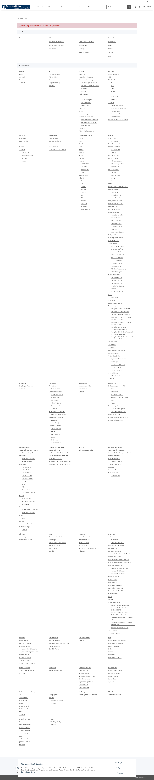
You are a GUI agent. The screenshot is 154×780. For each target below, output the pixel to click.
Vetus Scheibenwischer (86, 131)
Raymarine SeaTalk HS (115, 588)
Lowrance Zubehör (55, 426)
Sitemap (81, 49)
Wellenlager (53, 548)
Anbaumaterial (86, 209)
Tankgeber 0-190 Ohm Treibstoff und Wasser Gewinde (121, 318)
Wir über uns (53, 38)
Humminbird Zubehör (58, 414)
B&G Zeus (25, 518)
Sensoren (82, 161)
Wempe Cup (55, 703)
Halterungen (55, 434)
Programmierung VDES (115, 420)
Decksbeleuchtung (55, 141)
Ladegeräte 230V (113, 189)
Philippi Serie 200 (116, 280)
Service (81, 7)
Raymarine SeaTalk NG (115, 591)
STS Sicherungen (116, 272)
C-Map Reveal (83, 685)
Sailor (112, 400)
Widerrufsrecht (84, 52)
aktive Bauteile (24, 739)
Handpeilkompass (114, 456)
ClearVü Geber (56, 403)
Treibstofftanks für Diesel (57, 542)
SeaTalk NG (84, 167)
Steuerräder (112, 679)
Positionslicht (53, 138)
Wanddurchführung (117, 232)
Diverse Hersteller (114, 646)
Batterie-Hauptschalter (115, 144)
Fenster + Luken (84, 97)
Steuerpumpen (113, 676)
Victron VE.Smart (116, 370)
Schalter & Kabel (113, 240)
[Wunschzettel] (139, 7)
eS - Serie (25, 481)
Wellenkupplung (54, 545)
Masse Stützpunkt (116, 215)
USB (82, 172)
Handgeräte (25, 504)
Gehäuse (22, 745)
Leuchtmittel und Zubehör (57, 150)
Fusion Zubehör (84, 542)
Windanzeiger (83, 175)
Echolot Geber (56, 397)
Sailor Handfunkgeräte (118, 411)
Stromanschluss (24, 727)
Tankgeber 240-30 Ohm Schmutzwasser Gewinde (119, 328)
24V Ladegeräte (116, 195)
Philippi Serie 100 (116, 277)
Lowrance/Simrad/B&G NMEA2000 (119, 562)
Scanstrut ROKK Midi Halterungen (60, 461)
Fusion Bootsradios (85, 537)
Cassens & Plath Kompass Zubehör (119, 453)
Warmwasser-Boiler (85, 386)
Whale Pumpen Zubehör (27, 663)
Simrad (81, 147)
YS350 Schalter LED (117, 292)
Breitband (114, 100)
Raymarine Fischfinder (56, 417)
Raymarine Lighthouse (86, 682)
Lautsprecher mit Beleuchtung (89, 548)
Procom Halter (115, 111)
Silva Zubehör (115, 476)
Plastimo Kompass (114, 458)
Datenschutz (83, 45)
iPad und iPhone (54, 450)
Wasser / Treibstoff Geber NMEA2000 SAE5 (119, 609)
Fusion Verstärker (84, 540)
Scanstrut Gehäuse (55, 458)
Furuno (21, 147)
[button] (135, 7)
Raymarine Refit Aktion (115, 643)
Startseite (40, 7)
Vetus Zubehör (86, 102)
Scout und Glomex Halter (119, 108)
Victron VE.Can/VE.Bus (118, 364)
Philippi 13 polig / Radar (89, 83)
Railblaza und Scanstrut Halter (59, 456)
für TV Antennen (116, 117)
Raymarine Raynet (114, 582)
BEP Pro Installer (113, 158)
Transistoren (23, 733)
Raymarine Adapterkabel (119, 359)
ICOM (112, 389)
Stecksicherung (116, 266)
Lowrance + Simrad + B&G (119, 397)
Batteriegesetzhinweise (86, 41)
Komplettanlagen (54, 640)
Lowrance (22, 456)
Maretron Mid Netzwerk (118, 571)
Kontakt (71, 7)
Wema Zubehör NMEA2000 (119, 627)
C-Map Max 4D (83, 670)
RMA (89, 7)
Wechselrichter (113, 373)
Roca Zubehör (85, 125)
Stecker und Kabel (117, 105)
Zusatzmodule (56, 443)
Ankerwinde (23, 77)
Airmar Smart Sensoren (116, 545)
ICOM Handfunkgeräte (118, 409)
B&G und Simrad (24, 141)
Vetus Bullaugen (86, 100)
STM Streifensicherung (118, 269)
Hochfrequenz (24, 722)
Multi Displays (26, 498)
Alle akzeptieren (120, 763)
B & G (21, 515)
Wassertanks (83, 389)
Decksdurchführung (117, 114)
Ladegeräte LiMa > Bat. (115, 204)
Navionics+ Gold (84, 673)
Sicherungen (112, 243)
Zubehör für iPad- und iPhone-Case (63, 453)
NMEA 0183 (85, 169)
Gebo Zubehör (85, 105)
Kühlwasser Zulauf (25, 540)
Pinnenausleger (84, 114)
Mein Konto (52, 7)
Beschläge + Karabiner (86, 77)
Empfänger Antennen (26, 386)
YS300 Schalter (115, 289)
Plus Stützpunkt (116, 221)
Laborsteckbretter (25, 725)
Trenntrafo (111, 347)
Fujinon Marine (56, 389)
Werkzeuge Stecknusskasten (88, 695)
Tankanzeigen (112, 306)
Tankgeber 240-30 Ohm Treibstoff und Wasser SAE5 (122, 338)
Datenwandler (113, 548)
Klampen (82, 108)
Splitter (51, 80)
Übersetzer (114, 540)
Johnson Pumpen (25, 646)
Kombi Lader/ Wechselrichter (117, 186)
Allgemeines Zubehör (115, 414)
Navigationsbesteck (55, 670)
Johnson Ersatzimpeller (29, 649)
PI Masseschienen (116, 161)
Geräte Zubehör (27, 461)
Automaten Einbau (117, 252)
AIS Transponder (54, 74)
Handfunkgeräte (113, 406)
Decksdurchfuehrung (86, 80)
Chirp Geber (55, 400)
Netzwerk (54, 440)
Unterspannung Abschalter (117, 350)
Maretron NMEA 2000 (115, 565)
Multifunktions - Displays (30, 510)
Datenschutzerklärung (28, 772)
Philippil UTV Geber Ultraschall (121, 314)
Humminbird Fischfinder (57, 411)
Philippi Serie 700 (116, 283)
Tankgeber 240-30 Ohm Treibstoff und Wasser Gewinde (122, 333)
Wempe (51, 697)
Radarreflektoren (54, 646)
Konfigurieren (120, 768)
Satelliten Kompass (114, 464)
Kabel (110, 184)
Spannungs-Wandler (115, 303)
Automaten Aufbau (117, 249)
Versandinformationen (56, 45)
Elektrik (110, 649)
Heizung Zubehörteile (86, 450)
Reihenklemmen (116, 223)
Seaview (83, 91)
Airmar (83, 201)
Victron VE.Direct (116, 367)
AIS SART (22, 695)
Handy (113, 91)
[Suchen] (116, 7)
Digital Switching (113, 169)
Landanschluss (113, 206)
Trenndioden (112, 342)
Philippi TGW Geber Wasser (120, 311)
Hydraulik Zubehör (114, 673)
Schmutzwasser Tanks (26, 670)
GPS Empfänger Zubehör (30, 453)
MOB (21, 703)
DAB (112, 83)
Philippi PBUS (112, 579)
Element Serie (26, 467)
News (149, 2)
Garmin (21, 144)
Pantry (52, 719)
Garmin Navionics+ (85, 679)
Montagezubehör (114, 212)
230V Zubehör (112, 138)
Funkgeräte (23, 700)
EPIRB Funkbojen (24, 706)
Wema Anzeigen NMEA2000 (120, 605)
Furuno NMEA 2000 (114, 551)
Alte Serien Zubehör (28, 493)
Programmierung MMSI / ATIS (118, 417)
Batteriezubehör (113, 155)
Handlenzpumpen (25, 643)
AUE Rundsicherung (117, 246)
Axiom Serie (25, 470)
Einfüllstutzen (83, 94)
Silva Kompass (113, 473)
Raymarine (22, 138)
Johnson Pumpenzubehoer (30, 652)
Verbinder (114, 229)
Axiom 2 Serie (26, 473)
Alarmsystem (23, 697)
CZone (113, 178)
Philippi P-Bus (112, 235)
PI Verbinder (115, 167)
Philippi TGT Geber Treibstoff (120, 309)
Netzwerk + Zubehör (28, 458)
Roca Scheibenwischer (86, 117)
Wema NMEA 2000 (114, 602)
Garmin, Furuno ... (117, 394)
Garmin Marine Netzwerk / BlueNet (120, 554)
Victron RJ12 (115, 362)
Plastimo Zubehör (116, 461)
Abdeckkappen (56, 428)
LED (20, 736)
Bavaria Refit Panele (117, 286)
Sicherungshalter (116, 226)
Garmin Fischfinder (55, 392)
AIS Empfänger (54, 77)
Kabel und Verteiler (117, 542)
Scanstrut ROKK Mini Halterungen (60, 464)
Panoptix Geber (56, 406)
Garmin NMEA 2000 (114, 557)
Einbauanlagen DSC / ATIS (116, 386)
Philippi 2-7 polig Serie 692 (90, 85)
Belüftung (82, 74)
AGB (80, 38)
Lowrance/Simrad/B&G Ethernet (118, 560)
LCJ (82, 195)
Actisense (111, 537)
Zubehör (22, 83)
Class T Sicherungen (117, 255)
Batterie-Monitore (114, 147)
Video (23, 487)
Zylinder (111, 682)
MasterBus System (114, 209)
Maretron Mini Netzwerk (119, 574)
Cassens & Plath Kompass (116, 450)
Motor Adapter (115, 633)
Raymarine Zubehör (114, 657)
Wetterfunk (114, 97)
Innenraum (52, 144)
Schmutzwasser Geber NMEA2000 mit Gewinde (122, 624)
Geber (53, 431)
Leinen (81, 111)
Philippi (81, 158)
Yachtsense (114, 181)
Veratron (81, 152)
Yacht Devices (115, 175)
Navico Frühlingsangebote (117, 640)
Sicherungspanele (114, 275)
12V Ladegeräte (116, 192)
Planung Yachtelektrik (115, 238)
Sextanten (111, 467)
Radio (112, 88)
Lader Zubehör (115, 198)
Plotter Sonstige (24, 527)
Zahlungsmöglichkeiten (56, 41)
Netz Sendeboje (54, 423)
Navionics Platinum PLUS (87, 676)
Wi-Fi (112, 85)
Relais (21, 80)
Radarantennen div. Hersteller (59, 643)
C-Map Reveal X (84, 687)
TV (111, 94)
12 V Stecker (115, 141)
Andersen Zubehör (114, 695)
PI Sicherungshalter (117, 164)
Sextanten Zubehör (114, 470)
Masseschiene (115, 218)
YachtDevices (112, 630)
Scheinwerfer (53, 147)
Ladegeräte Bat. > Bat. (115, 201)
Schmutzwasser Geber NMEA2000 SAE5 (122, 619)
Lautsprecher (83, 545)
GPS (109, 77)
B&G (80, 141)
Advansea (84, 198)
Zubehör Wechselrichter (119, 376)
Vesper (113, 403)
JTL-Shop (143, 777)
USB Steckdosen (113, 353)
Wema (81, 155)
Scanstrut (84, 88)
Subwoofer (82, 551)
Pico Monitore (115, 150)
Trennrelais (112, 345)
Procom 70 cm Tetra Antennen (118, 120)
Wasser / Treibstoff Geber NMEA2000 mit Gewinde (119, 614)
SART (21, 712)
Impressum (52, 49)
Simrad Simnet (113, 594)
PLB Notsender (24, 709)
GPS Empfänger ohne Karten (28, 450)
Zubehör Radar (54, 649)
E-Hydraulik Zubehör (115, 670)
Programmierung (54, 83)
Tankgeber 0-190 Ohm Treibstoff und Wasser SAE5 (121, 323)
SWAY (110, 596)
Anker (21, 74)
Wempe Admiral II (57, 700)
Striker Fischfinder (57, 394)
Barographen (53, 695)
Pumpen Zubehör (25, 657)
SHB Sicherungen (116, 260)
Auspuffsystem (24, 537)
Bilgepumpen (23, 640)
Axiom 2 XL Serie (27, 478)
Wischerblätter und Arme (89, 120)
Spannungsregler (25, 730)
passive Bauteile (24, 742)
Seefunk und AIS (113, 74)
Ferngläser (52, 386)
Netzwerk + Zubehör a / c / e (31, 490)
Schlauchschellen (25, 660)
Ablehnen (120, 773)
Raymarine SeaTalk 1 (115, 585)
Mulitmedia (112, 80)
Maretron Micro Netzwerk (119, 568)
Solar (110, 294)
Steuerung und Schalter (89, 122)
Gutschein (53, 725)
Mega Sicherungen (117, 257)
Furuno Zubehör (27, 524)
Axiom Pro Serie (27, 476)
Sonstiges (82, 128)
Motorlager (52, 540)
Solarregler (114, 297)
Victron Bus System (114, 356)
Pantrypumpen (24, 655)
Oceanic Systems (113, 577)
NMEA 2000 (85, 164)
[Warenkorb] (147, 7)
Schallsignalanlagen (56, 722)
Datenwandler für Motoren (58, 537)
